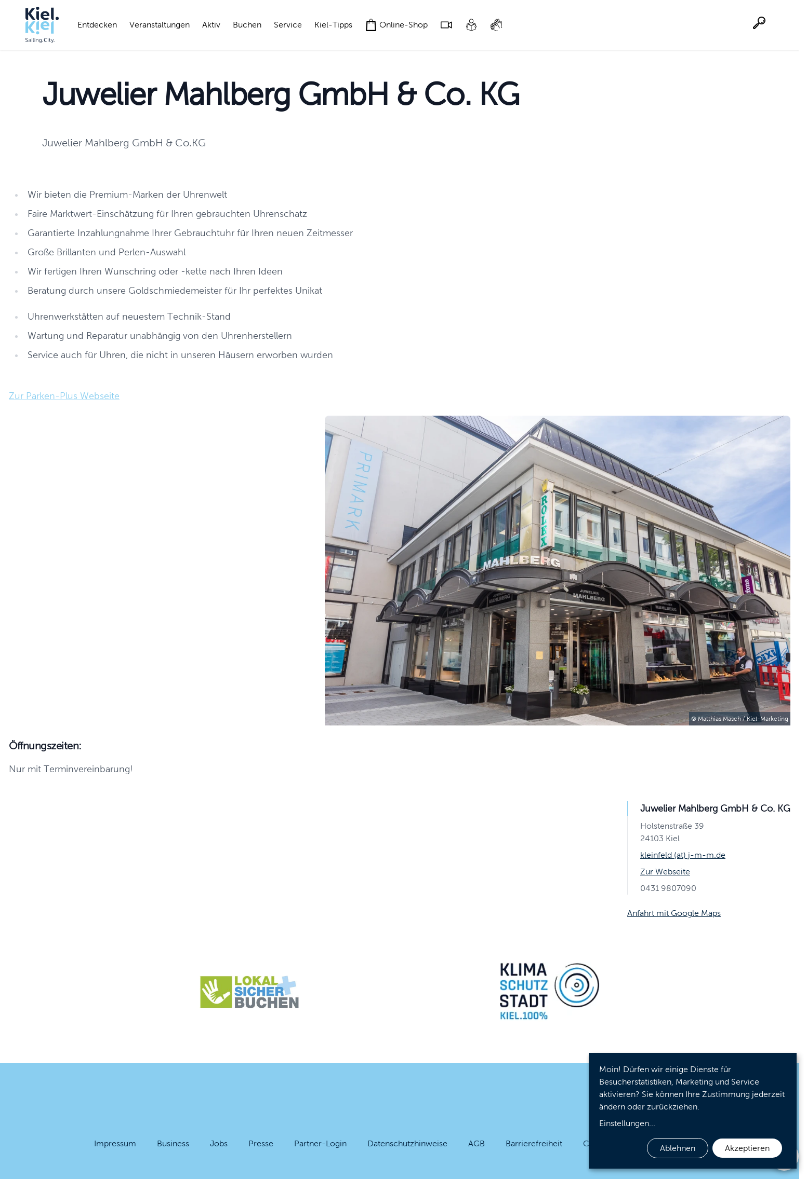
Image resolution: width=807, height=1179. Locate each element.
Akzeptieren (747, 1148)
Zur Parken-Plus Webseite (64, 396)
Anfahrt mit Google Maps (674, 913)
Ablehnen (677, 1148)
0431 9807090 (668, 888)
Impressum (115, 1143)
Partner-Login (320, 1143)
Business (173, 1143)
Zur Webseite (665, 871)
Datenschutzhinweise (407, 1143)
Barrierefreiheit (534, 1143)
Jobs (219, 1143)
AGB (476, 1143)
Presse (260, 1143)
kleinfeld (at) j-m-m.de (682, 855)
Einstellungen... (627, 1123)
